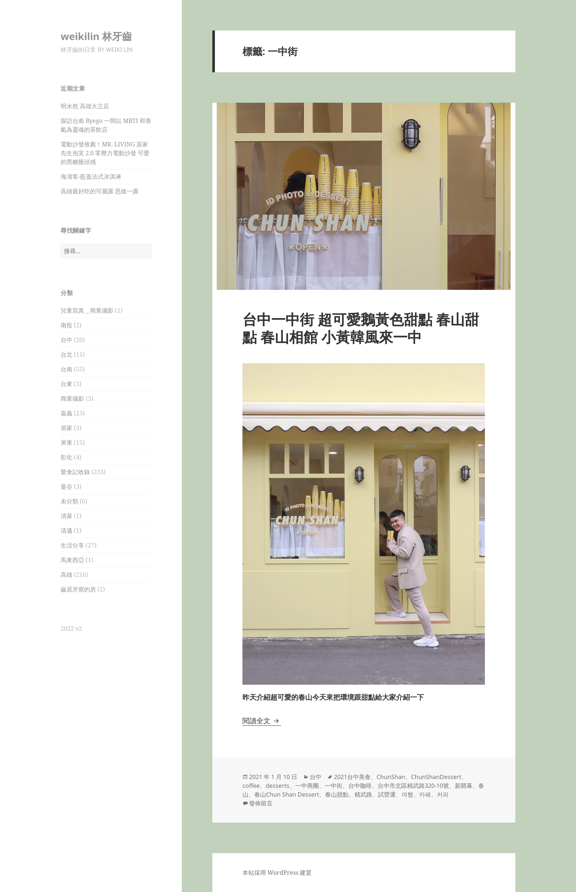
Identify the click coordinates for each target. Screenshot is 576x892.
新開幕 (463, 786)
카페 (425, 794)
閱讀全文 (261, 720)
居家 (66, 428)
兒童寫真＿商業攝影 (87, 310)
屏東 (66, 442)
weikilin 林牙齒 (96, 36)
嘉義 (66, 413)
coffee (251, 786)
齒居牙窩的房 (78, 589)
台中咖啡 (360, 786)
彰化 (66, 457)
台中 (66, 340)
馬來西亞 (72, 560)
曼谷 (66, 487)
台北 (66, 354)
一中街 (333, 786)
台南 (66, 369)
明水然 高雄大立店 (85, 106)
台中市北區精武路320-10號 (413, 786)
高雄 (66, 575)
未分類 (69, 501)
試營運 (387, 794)
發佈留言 (261, 803)
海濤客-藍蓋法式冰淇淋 (91, 176)
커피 (443, 794)
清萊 (66, 516)
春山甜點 (337, 794)
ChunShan (391, 777)
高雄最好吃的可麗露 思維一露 (99, 191)
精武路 (363, 794)
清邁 (66, 531)
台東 (66, 384)
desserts (277, 786)
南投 (66, 325)
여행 (407, 794)
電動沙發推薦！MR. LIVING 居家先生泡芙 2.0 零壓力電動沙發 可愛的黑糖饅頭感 (105, 153)
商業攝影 (72, 398)
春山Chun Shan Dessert (286, 794)
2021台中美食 (352, 777)
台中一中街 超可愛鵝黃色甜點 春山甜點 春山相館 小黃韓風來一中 (360, 327)
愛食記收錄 (75, 472)
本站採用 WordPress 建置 (277, 873)
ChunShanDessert (436, 777)
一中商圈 (307, 786)
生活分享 (72, 545)
